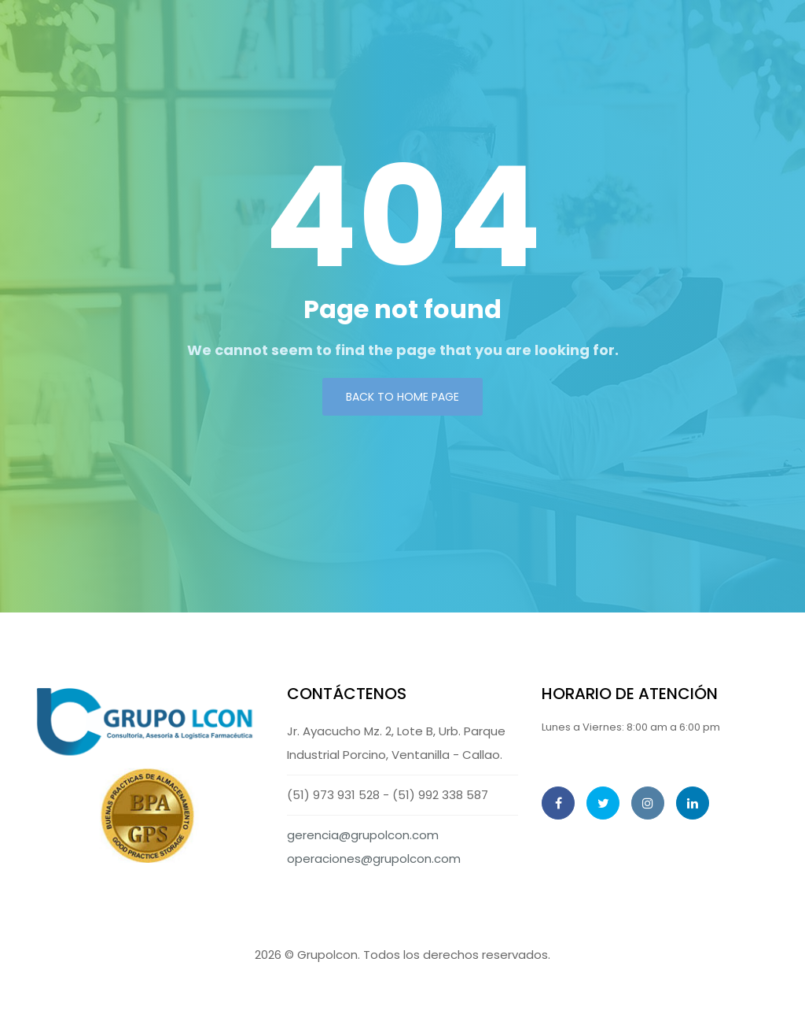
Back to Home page (402, 397)
